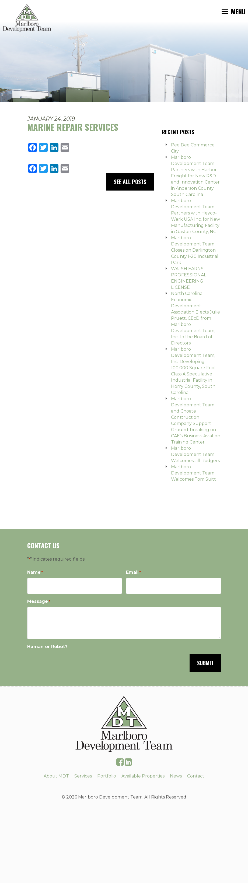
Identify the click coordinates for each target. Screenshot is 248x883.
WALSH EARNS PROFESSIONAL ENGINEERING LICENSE (188, 278)
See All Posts (130, 182)
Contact (195, 776)
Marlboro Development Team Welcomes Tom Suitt (193, 473)
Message (38, 602)
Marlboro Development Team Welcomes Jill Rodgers (195, 454)
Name (35, 572)
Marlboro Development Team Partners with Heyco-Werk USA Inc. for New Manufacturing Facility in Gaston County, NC (195, 216)
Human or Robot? (47, 646)
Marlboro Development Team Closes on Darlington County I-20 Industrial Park (194, 250)
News (176, 776)
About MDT (56, 776)
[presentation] (68, 662)
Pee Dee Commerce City (193, 148)
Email (133, 572)
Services (83, 776)
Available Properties (143, 776)
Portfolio (106, 776)
